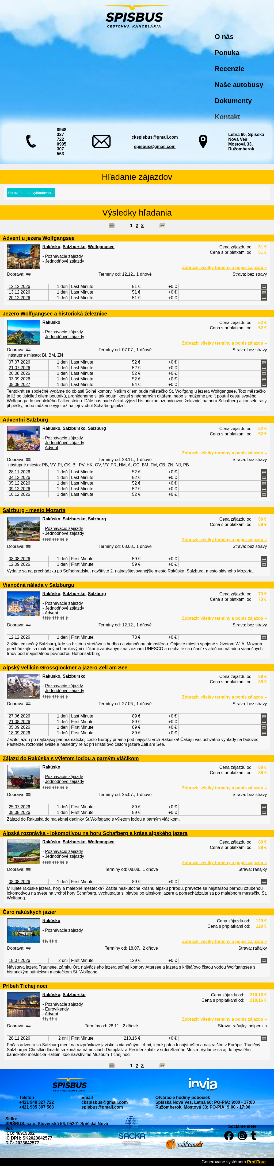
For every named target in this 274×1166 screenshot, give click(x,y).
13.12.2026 (19, 292)
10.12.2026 (19, 494)
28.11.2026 (19, 472)
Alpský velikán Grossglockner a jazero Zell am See (65, 667)
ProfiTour (256, 1162)
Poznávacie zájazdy (64, 256)
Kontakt (227, 116)
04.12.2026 (19, 477)
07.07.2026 (19, 362)
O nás (224, 36)
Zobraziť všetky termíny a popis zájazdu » (224, 267)
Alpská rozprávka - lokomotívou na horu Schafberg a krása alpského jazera (95, 833)
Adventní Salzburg (25, 420)
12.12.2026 (19, 286)
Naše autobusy (239, 84)
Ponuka (227, 52)
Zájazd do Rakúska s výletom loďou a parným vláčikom (71, 758)
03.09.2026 (19, 379)
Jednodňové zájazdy (64, 261)
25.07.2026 (19, 807)
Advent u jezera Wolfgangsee (39, 238)
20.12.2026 (19, 297)
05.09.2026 (19, 727)
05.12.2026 (19, 483)
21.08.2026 (19, 721)
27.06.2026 (19, 716)
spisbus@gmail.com (155, 146)
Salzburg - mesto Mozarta (34, 510)
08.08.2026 (19, 558)
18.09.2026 (19, 733)
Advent (51, 447)
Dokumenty (233, 100)
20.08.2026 (19, 373)
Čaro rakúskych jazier (29, 912)
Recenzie (229, 68)
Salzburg (97, 428)
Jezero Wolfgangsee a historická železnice (55, 314)
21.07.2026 (19, 367)
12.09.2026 (19, 564)
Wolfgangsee (101, 246)
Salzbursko (74, 246)
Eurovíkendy (57, 1009)
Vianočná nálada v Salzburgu (38, 585)
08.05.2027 (19, 384)
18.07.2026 (19, 960)
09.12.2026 (19, 488)
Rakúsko (51, 246)
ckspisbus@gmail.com (155, 137)
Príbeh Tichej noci (25, 986)
